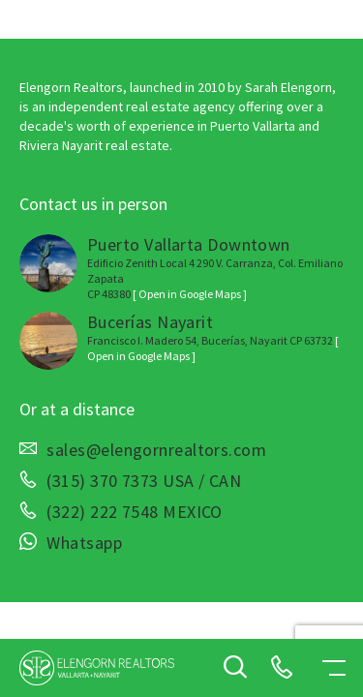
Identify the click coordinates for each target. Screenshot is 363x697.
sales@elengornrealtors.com (156, 450)
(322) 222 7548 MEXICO (134, 512)
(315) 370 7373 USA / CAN (143, 481)
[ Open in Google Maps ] (190, 294)
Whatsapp (84, 543)
